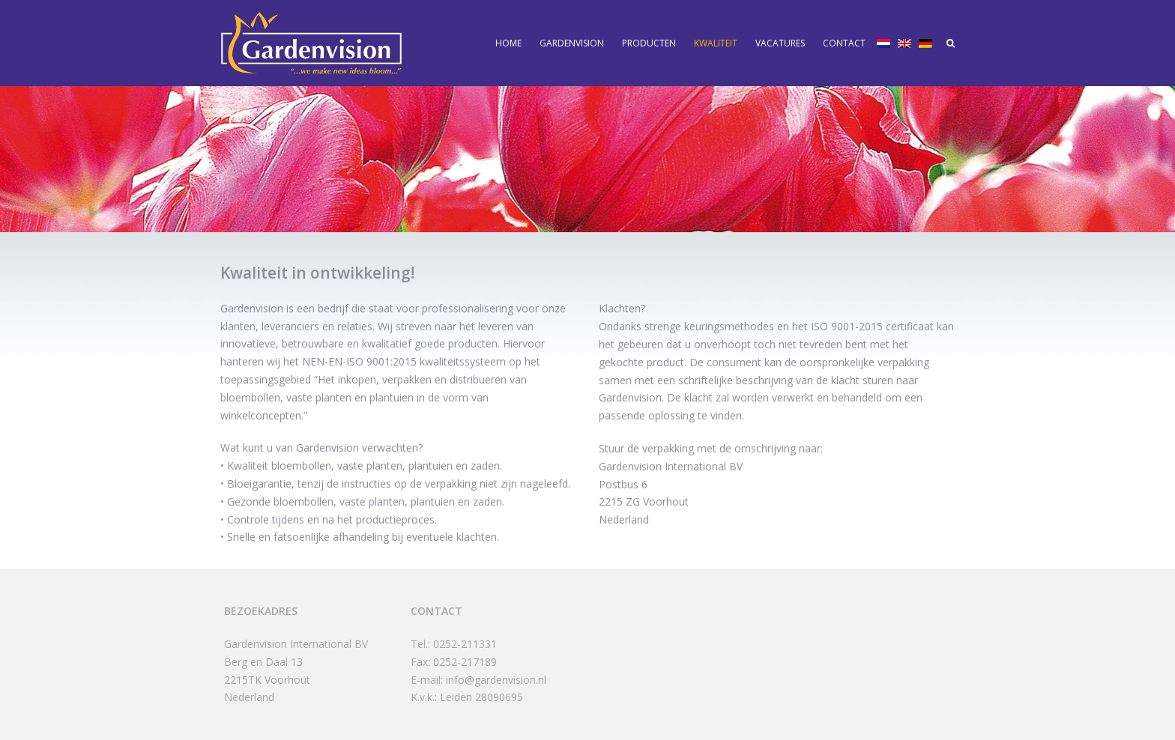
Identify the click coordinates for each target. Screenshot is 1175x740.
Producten (649, 43)
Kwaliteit (715, 43)
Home (508, 43)
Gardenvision (572, 43)
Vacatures (780, 43)
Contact (844, 43)
